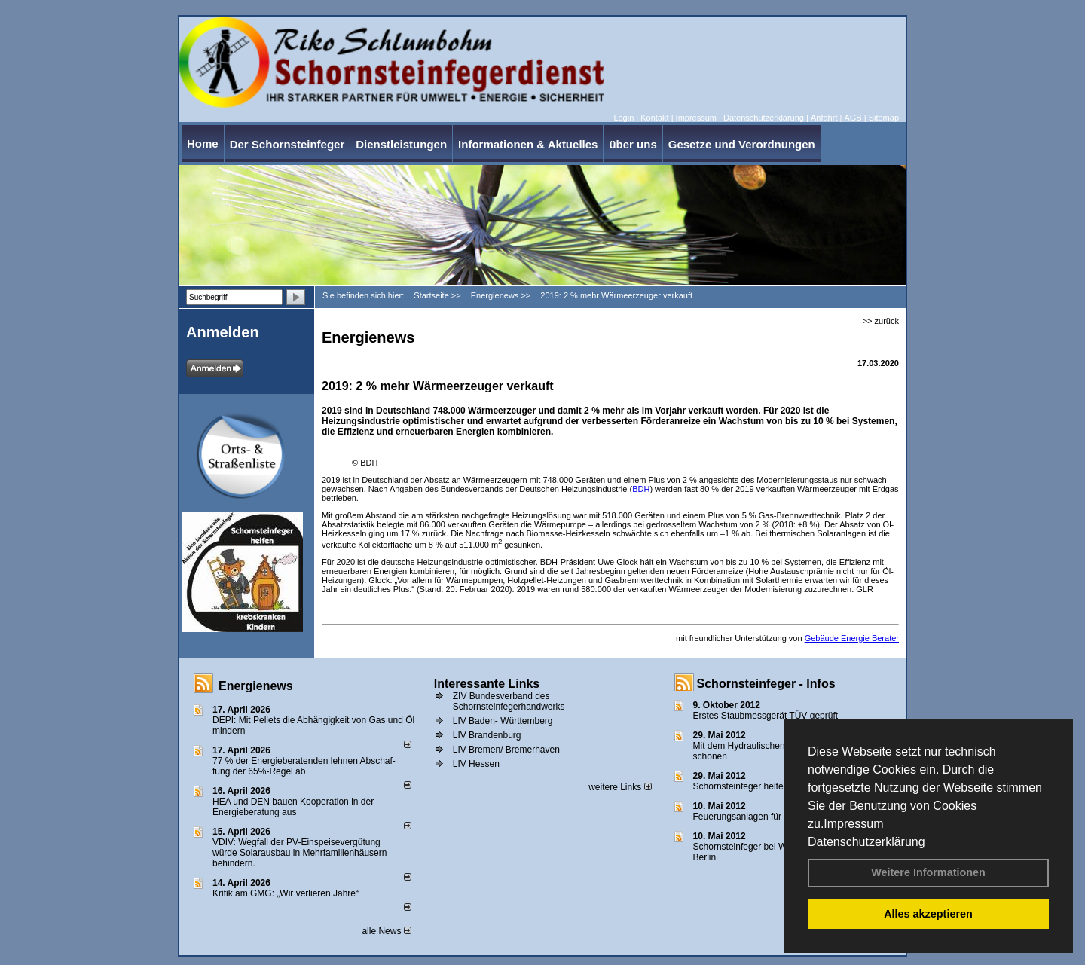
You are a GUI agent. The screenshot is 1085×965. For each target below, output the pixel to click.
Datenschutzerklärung (866, 841)
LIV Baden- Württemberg (503, 721)
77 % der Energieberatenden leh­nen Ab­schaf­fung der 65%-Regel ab (304, 766)
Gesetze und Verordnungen (741, 144)
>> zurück (881, 320)
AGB (852, 117)
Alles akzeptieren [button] (928, 914)
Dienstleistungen (401, 144)
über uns (632, 144)
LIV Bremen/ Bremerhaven (506, 749)
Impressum (853, 823)
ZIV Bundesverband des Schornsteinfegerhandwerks (509, 701)
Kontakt (654, 117)
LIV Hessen (476, 764)
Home (203, 143)
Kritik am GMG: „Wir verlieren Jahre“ (285, 893)
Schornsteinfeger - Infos (766, 683)
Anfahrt (824, 117)
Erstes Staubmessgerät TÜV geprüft (766, 715)
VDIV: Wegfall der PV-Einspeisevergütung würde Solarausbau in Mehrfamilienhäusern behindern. (299, 853)
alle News (386, 931)
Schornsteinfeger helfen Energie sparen (772, 786)
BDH (640, 488)
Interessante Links (487, 683)
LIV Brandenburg (487, 735)
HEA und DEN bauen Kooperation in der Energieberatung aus (293, 806)
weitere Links (619, 787)
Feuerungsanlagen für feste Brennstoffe (772, 816)
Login (623, 117)
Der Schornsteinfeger (287, 144)
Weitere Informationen (928, 872)
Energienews (256, 685)
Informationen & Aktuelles (528, 144)
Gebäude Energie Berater (852, 638)
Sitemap (884, 117)
